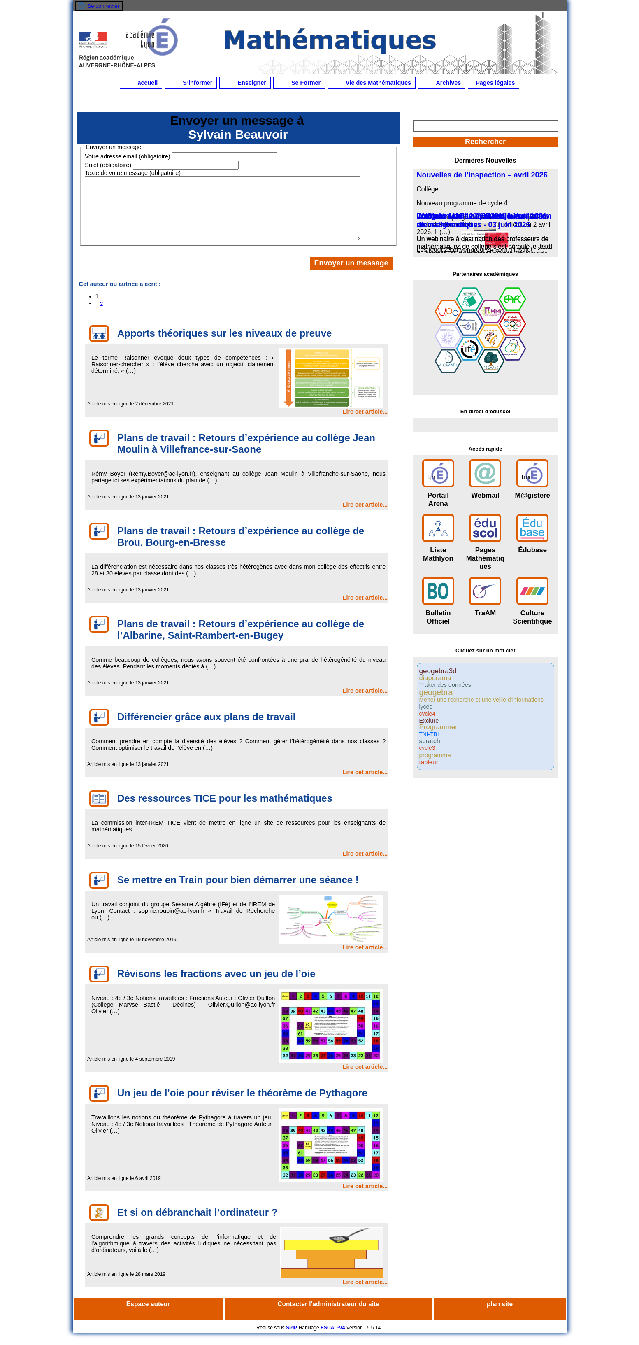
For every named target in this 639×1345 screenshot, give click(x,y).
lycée (426, 707)
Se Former (299, 83)
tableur (428, 762)
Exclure (429, 721)
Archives (442, 83)
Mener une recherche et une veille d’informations (481, 700)
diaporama (435, 678)
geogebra (436, 692)
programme (435, 755)
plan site (500, 1316)
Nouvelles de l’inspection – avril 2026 (482, 175)
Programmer (438, 727)
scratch (429, 741)
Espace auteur (148, 1316)
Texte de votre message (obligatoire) (133, 173)
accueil (141, 83)
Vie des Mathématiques (371, 83)
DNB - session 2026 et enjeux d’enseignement (468, 220)
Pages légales (493, 83)
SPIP (291, 1340)
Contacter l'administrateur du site (328, 1316)
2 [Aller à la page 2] (101, 316)
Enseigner (245, 83)
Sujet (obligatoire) (108, 165)
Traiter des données (445, 685)
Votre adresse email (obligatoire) (127, 156)
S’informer (190, 83)
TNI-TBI (429, 735)
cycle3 (427, 748)
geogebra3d (438, 671)
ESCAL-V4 (333, 1340)
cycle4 (427, 714)
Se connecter (104, 6)
